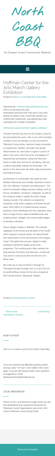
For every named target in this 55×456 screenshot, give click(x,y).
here (10, 349)
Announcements (19, 298)
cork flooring (45, 311)
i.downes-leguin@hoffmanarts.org (32, 106)
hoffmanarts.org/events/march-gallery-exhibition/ (25, 128)
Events (31, 298)
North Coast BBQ (27, 28)
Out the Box (32, 449)
